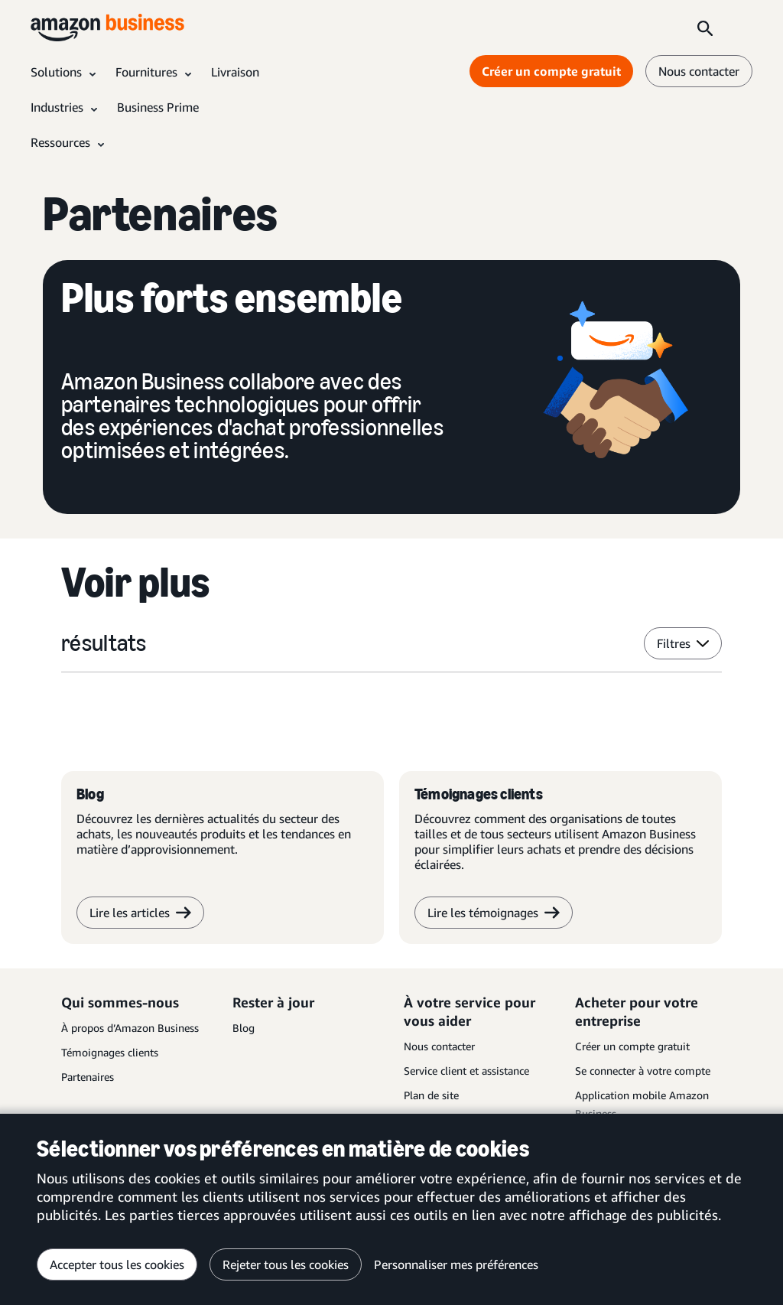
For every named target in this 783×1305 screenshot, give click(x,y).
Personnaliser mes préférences (456, 1264)
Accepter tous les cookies (117, 1264)
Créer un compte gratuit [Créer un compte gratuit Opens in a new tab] (551, 71)
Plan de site (431, 1095)
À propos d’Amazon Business (130, 1027)
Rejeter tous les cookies (286, 1264)
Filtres (683, 643)
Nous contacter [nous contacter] (698, 71)
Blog (243, 1027)
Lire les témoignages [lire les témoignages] (493, 912)
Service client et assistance (466, 1070)
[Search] (705, 27)
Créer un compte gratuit (632, 1046)
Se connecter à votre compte (642, 1070)
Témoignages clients (109, 1052)
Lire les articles (140, 912)
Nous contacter (439, 1046)
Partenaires (87, 1076)
